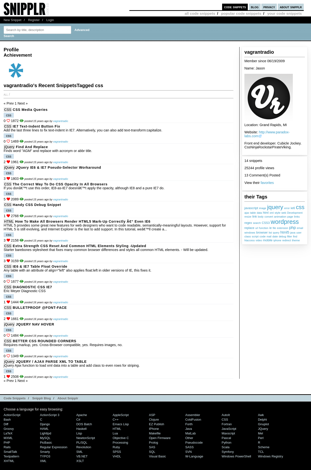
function (263, 228)
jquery (275, 207)
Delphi (262, 419)
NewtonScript (85, 438)
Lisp (79, 433)
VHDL (117, 456)
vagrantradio (60, 121)
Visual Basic (157, 456)
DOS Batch (84, 424)
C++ (115, 419)
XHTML (9, 461)
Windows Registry (270, 456)
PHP (7, 442)
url (256, 228)
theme (296, 240)
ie (270, 228)
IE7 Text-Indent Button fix (36, 126)
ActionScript (12, 415)
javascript (251, 208)
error (287, 208)
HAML (44, 429)
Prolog (153, 442)
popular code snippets (241, 13)
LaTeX (8, 433)
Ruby (116, 447)
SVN (188, 452)
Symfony (228, 452)
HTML (9, 221)
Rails (7, 447)
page (290, 216)
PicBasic (46, 442)
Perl (261, 438)
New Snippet (12, 20)
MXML (8, 438)
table (253, 212)
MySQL (45, 438)
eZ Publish (156, 424)
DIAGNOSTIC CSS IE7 (32, 287)
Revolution (83, 447)
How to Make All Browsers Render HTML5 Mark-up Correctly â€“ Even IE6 (82, 221)
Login (50, 20)
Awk (261, 415)
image (262, 208)
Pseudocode (194, 442)
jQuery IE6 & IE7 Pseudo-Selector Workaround (58, 167)
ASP (152, 415)
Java (188, 429)
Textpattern (11, 456)
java (292, 232)
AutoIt (226, 415)
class (247, 236)
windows (249, 232)
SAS (152, 447)
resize (247, 216)
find (295, 236)
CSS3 (266, 223)
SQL (152, 452)
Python (226, 442)
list (270, 232)
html (266, 212)
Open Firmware (160, 438)
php (292, 227)
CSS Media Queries (30, 110)
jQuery (9, 147)
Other (189, 438)
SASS (189, 447)
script (255, 236)
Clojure (154, 419)
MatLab (190, 433)
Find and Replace (32, 147)
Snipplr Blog (41, 398)
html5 (284, 232)
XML (43, 461)
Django (45, 424)
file (274, 228)
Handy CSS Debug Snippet (37, 205)
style (277, 212)
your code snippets (284, 13)
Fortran (227, 424)
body (261, 216)
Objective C (121, 438)
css (300, 207)
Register (34, 20)
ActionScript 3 (49, 415)
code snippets (235, 7)
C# (78, 419)
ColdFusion (193, 419)
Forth (189, 424)
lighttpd (45, 433)
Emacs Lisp (121, 424)
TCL (261, 452)
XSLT (80, 461)
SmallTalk (10, 452)
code (262, 236)
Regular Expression (53, 447)
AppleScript (121, 415)
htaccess (249, 240)
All (6, 94)
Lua (115, 433)
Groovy (9, 429)
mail (269, 236)
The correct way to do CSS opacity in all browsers (60, 184)
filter (289, 236)
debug (282, 236)
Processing (120, 442)
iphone (277, 240)
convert (268, 216)
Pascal (226, 438)
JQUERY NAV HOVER (35, 324)
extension (282, 228)
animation (280, 216)
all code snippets (200, 13)
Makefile (155, 433)
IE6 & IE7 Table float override (40, 266)
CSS (7, 110)
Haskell (81, 429)
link (254, 216)
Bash (7, 419)
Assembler (192, 415)
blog (255, 7)
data (259, 212)
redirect (286, 240)
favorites (267, 183)
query (276, 232)
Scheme (264, 447)
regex (248, 223)
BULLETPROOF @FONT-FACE (40, 308)
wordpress (285, 221)
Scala (225, 447)
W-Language (194, 456)
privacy (269, 7)
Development (295, 212)
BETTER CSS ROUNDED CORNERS (45, 341)
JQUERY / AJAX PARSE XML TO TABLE (51, 362)
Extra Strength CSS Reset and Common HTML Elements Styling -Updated (79, 246)
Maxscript (228, 433)
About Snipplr (67, 398)
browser (262, 232)
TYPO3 (45, 456)
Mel (260, 433)
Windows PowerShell (236, 456)
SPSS (117, 452)
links (297, 216)
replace (249, 228)
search (257, 222)
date (275, 236)
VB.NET (82, 456)
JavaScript (229, 429)
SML (79, 452)
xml (272, 212)
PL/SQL (81, 442)
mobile (267, 240)
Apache (81, 415)
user (299, 232)
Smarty (45, 452)
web (283, 212)
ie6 (293, 208)
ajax (246, 212)
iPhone (154, 429)
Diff (6, 424)
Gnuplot (263, 424)
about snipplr (291, 7)
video (259, 240)
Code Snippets (15, 398)
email (300, 228)
